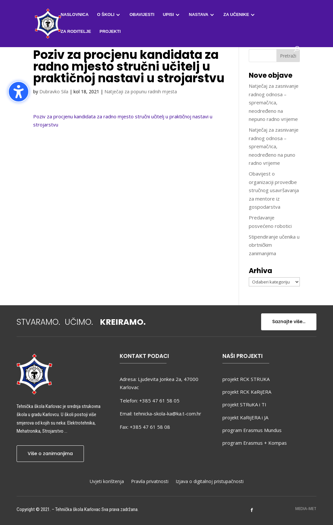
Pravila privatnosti (149, 481)
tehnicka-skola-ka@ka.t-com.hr (167, 413)
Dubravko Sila (53, 91)
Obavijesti (141, 14)
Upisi (168, 14)
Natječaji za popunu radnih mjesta (140, 91)
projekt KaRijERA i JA (245, 417)
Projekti (110, 31)
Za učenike (236, 14)
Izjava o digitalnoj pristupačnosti (210, 481)
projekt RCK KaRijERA (246, 391)
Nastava (198, 14)
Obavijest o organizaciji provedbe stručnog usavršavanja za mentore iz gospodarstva (274, 190)
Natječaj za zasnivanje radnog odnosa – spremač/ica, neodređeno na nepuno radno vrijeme (274, 102)
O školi (105, 14)
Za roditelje (75, 31)
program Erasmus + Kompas (254, 443)
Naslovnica (74, 14)
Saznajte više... (288, 321)
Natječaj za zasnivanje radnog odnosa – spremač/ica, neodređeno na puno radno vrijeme (274, 146)
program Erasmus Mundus (252, 430)
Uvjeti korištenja (107, 481)
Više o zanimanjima (50, 453)
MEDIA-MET (305, 508)
